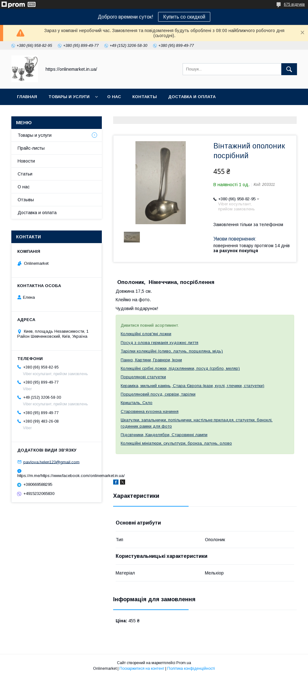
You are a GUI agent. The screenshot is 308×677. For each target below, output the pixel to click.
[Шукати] (289, 69)
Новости (26, 161)
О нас (114, 96)
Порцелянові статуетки (143, 377)
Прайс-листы (31, 148)
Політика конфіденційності (191, 668)
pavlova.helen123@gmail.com (51, 461)
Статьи (25, 173)
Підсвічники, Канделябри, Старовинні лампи (164, 434)
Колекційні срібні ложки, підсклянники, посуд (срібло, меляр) (180, 368)
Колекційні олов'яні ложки (146, 333)
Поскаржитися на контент (141, 668)
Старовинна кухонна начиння (150, 411)
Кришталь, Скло (136, 402)
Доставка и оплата (192, 96)
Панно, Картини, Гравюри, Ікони (151, 360)
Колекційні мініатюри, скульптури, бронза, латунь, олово (176, 443)
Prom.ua (183, 663)
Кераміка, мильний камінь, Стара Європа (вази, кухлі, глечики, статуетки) (192, 385)
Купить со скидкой (184, 16)
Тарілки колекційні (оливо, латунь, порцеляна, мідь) (172, 351)
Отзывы (26, 199)
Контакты (144, 96)
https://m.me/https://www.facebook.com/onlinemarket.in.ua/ (56, 475)
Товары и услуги (69, 96)
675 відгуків (294, 4)
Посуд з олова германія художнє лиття (159, 342)
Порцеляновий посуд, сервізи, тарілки (158, 394)
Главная (27, 96)
